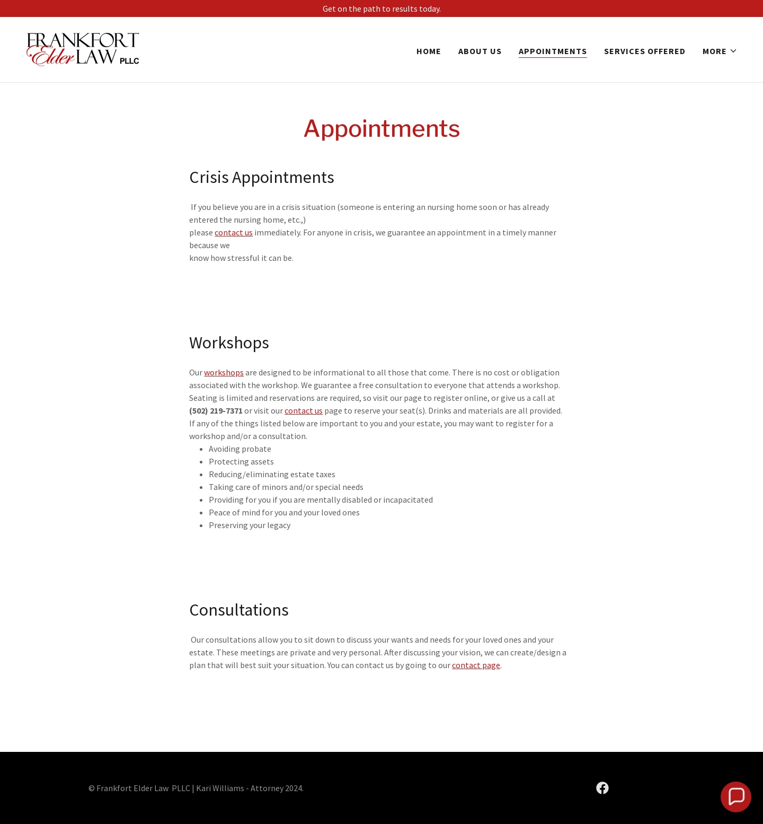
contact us (234, 232)
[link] (83, 48)
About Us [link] (480, 51)
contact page (476, 665)
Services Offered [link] (645, 51)
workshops (224, 372)
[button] (720, 51)
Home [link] (428, 51)
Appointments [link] (553, 51)
